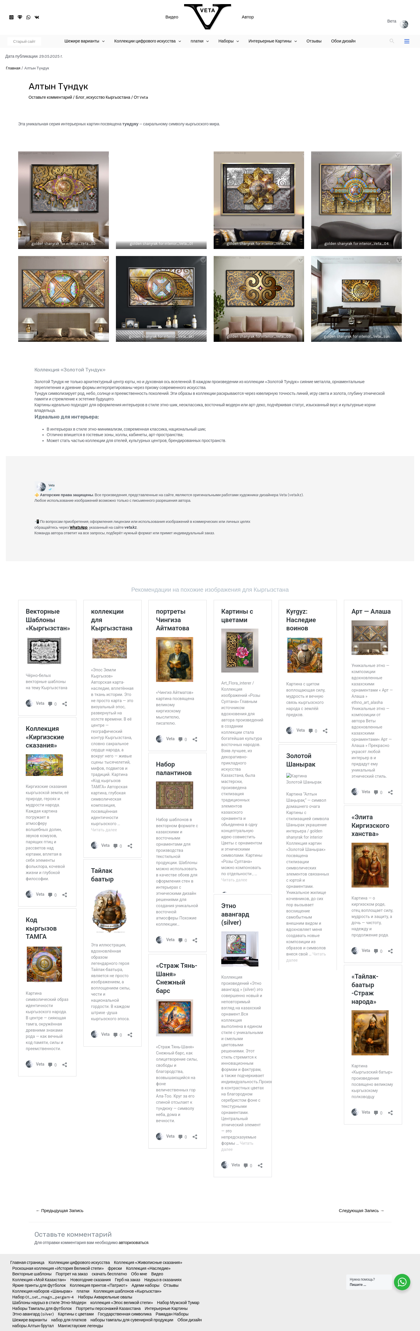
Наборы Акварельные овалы (105, 1297)
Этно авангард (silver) (33, 1314)
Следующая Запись (361, 1211)
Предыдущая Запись (59, 1211)
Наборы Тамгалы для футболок (42, 1308)
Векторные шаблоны (32, 1274)
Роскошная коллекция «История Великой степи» (58, 1268)
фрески (115, 1268)
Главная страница (27, 1262)
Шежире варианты (29, 1320)
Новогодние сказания (90, 1279)
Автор (248, 17)
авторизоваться (134, 1242)
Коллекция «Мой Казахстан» (39, 1279)
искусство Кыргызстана (108, 97)
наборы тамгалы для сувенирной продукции (131, 1320)
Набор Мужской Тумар (178, 1302)
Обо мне (139, 1274)
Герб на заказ (127, 1279)
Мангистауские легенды (80, 1325)
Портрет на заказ (72, 1274)
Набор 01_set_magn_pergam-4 (43, 1297)
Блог (80, 97)
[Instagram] (11, 17)
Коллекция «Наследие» (148, 1268)
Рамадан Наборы (172, 1314)
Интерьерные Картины (166, 1308)
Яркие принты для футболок (39, 1285)
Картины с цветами (76, 1314)
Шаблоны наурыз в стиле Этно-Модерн (49, 1302)
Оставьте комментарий (50, 97)
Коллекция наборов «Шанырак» (42, 1291)
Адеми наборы (146, 1285)
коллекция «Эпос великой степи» (121, 1302)
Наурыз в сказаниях (163, 1279)
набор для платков (68, 1320)
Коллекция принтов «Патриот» (98, 1285)
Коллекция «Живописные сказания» (148, 1262)
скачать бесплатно (109, 1274)
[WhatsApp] (28, 17)
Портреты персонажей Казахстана (108, 1308)
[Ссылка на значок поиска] (392, 41)
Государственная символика (124, 1314)
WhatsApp (79, 527)
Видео (171, 17)
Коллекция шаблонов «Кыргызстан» (127, 1291)
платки (83, 1291)
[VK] (37, 17)
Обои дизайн (189, 1320)
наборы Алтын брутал (33, 1325)
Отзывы (171, 1285)
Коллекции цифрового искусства (79, 1262)
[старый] (20, 17)
